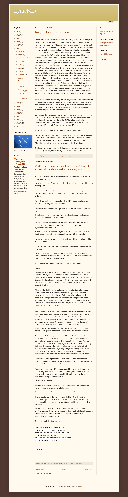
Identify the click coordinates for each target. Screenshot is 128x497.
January (21, 78)
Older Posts (88, 469)
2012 (18, 113)
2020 (18, 35)
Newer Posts (40, 469)
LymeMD (25, 10)
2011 (18, 116)
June (20, 65)
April (20, 68)
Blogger (81, 486)
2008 (18, 126)
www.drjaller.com (106, 54)
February (21, 75)
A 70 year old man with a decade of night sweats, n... (22, 94)
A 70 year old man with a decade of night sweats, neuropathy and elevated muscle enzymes (63, 167)
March (20, 71)
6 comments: (79, 156)
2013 (18, 110)
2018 (18, 42)
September (22, 58)
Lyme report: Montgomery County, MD (21, 162)
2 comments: (79, 463)
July (20, 61)
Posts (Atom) (48, 473)
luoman (67, 486)
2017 (18, 45)
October (21, 55)
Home (64, 469)
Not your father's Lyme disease (52, 32)
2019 (18, 38)
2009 (18, 123)
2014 (18, 106)
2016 (18, 48)
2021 (18, 32)
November (22, 51)
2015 (18, 103)
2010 (18, 120)
